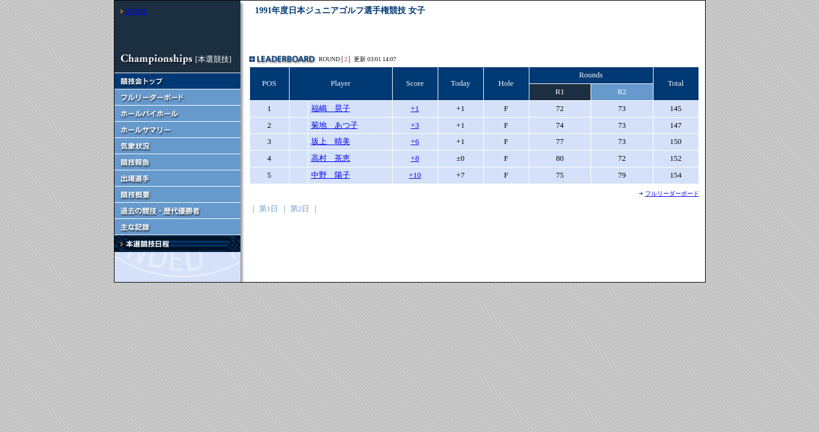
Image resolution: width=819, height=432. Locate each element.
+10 (415, 174)
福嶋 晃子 (330, 108)
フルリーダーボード (672, 193)
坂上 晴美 (330, 141)
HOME (136, 11)
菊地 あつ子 (334, 125)
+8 (415, 158)
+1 (415, 108)
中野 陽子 (330, 174)
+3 (415, 125)
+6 (415, 141)
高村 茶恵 (330, 158)
